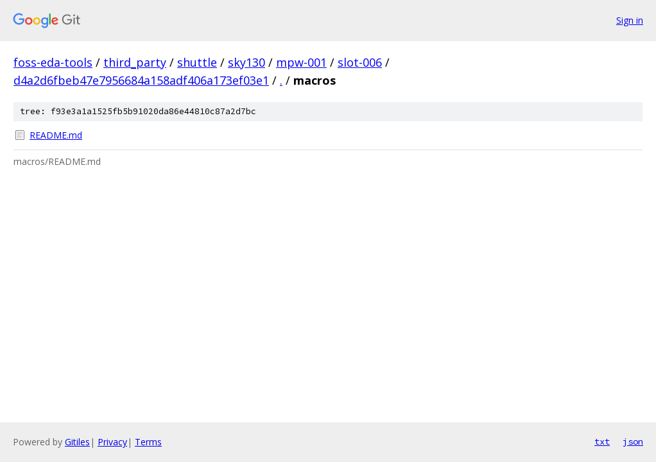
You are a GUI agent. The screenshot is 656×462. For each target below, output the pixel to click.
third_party (134, 62)
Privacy (112, 442)
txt (602, 441)
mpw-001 (301, 62)
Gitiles (77, 442)
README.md (56, 135)
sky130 (246, 62)
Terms (148, 442)
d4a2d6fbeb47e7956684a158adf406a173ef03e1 (141, 80)
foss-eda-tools (52, 62)
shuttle (197, 62)
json (633, 441)
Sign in (629, 20)
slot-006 (360, 62)
